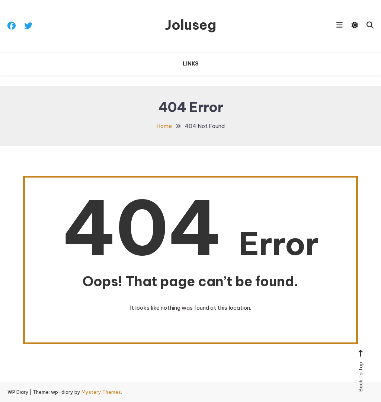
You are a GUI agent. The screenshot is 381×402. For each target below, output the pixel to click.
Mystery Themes (101, 392)
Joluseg (190, 25)
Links (191, 63)
